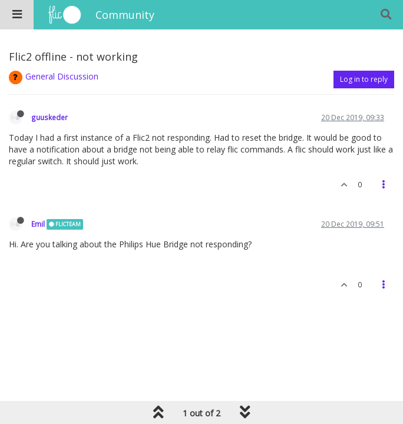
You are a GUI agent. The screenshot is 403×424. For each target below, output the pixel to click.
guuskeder (49, 117)
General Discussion (61, 76)
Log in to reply (364, 79)
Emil (38, 223)
